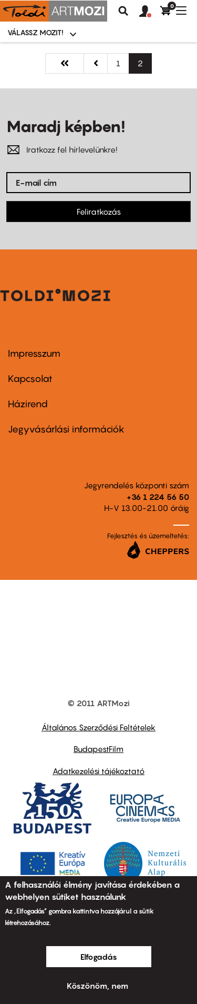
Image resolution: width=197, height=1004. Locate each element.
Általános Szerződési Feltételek (98, 727)
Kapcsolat (30, 378)
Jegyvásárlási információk (66, 429)
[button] (149, 11)
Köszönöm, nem (97, 985)
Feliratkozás (99, 211)
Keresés (123, 11)
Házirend (28, 403)
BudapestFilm (98, 749)
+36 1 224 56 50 (158, 496)
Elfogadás (98, 956)
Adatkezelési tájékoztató (98, 771)
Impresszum (34, 353)
